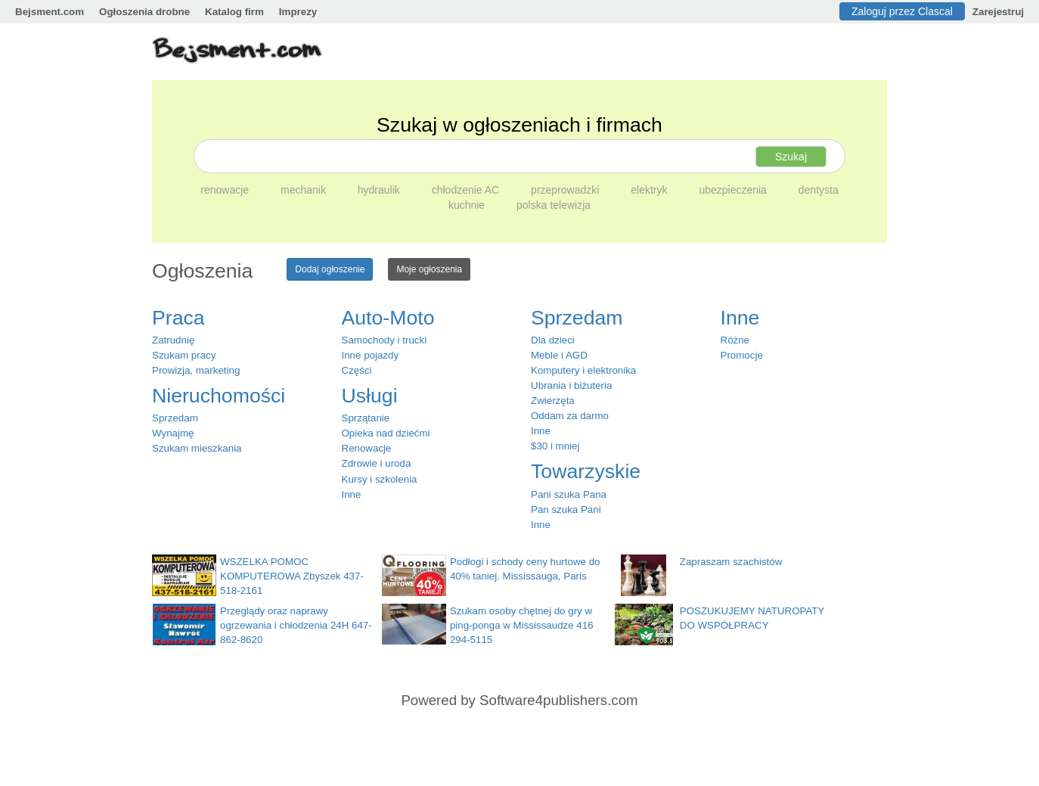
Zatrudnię (173, 340)
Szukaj (791, 157)
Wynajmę (173, 433)
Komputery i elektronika (583, 370)
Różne (735, 340)
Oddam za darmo (570, 415)
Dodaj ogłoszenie (329, 269)
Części (357, 370)
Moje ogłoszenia (429, 269)
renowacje (226, 190)
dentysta (819, 190)
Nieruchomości (218, 395)
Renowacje (367, 448)
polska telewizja (553, 205)
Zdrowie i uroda (376, 463)
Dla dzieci (553, 340)
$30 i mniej (555, 446)
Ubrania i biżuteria (571, 385)
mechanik (305, 190)
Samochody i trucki (384, 340)
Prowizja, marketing (196, 370)
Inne (351, 494)
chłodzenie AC (467, 190)
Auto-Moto (388, 317)
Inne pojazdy (370, 355)
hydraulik (380, 190)
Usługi (370, 395)
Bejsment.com (49, 11)
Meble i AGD (559, 355)
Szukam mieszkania (197, 448)
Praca (178, 317)
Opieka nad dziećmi (386, 433)
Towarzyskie (585, 471)
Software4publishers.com (558, 700)
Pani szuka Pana (568, 494)
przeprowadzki (566, 190)
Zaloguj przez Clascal (902, 11)
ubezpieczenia (734, 190)
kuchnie (468, 205)
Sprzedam (175, 418)
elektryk (650, 190)
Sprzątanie (366, 418)
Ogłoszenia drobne (144, 11)
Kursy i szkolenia (379, 479)
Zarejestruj (998, 11)
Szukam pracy (184, 355)
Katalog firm (234, 11)
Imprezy (298, 11)
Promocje (742, 355)
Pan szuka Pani (566, 509)
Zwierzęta (553, 400)
